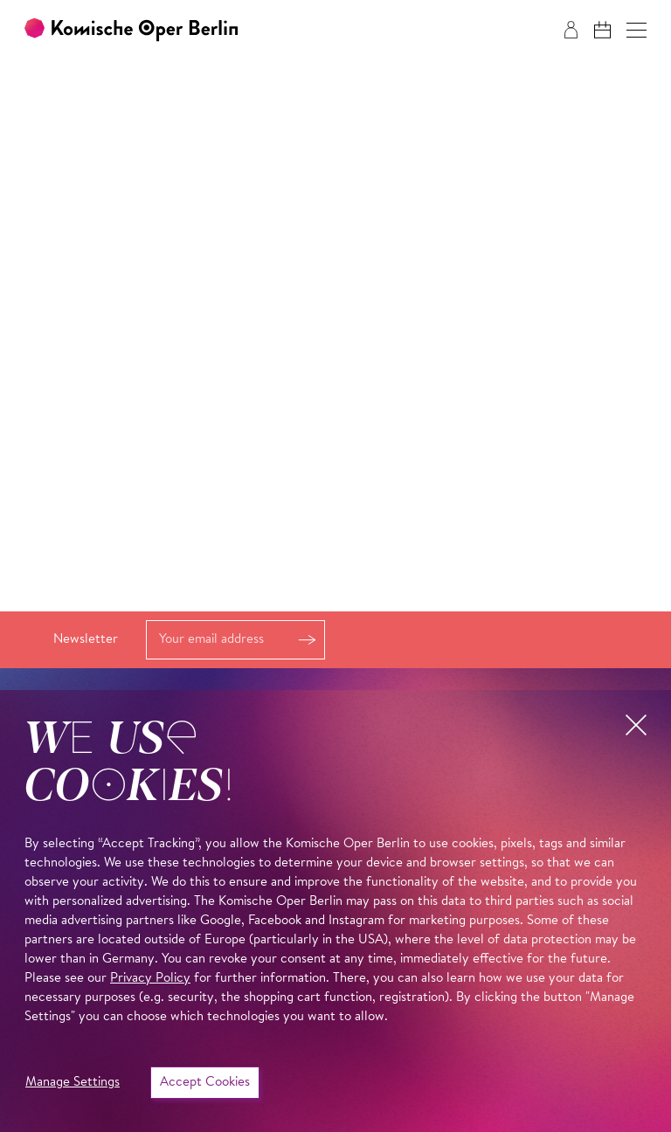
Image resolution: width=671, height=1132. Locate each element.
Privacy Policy (150, 978)
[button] (636, 30)
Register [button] (306, 640)
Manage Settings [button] (72, 1082)
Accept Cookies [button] (205, 1082)
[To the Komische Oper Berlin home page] (131, 30)
